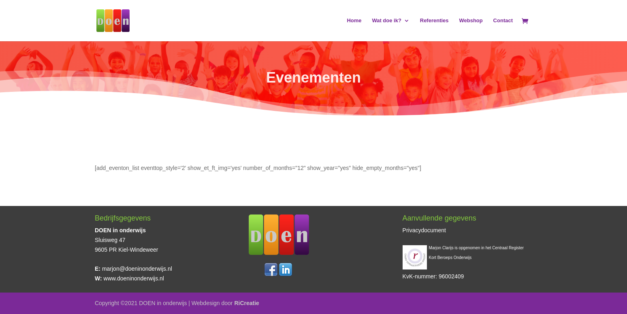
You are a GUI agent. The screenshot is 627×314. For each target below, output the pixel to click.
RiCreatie (246, 303)
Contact (503, 20)
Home (354, 20)
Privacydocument (424, 230)
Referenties (434, 20)
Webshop (470, 20)
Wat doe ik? (386, 20)
